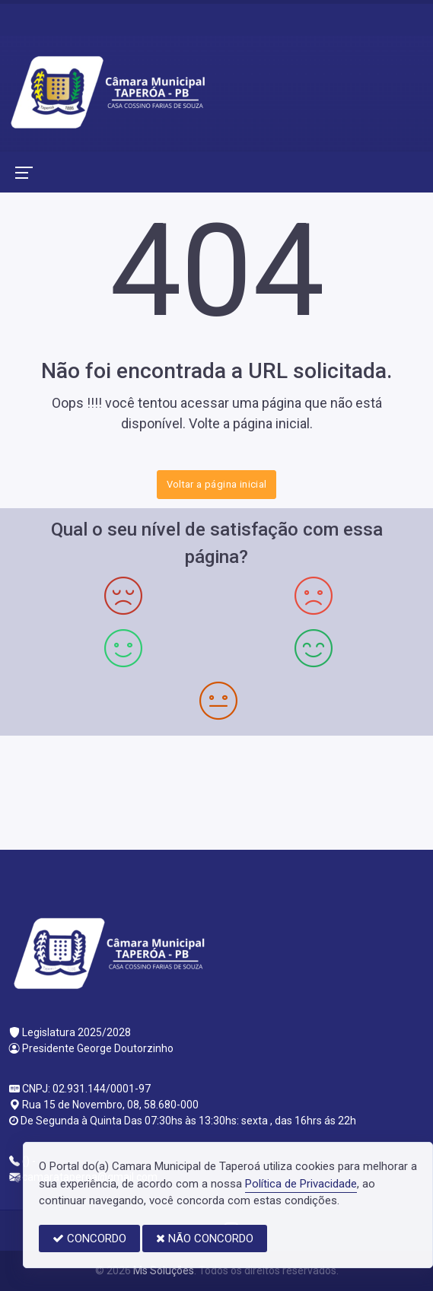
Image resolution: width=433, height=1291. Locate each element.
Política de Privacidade (301, 1184)
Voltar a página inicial (217, 484)
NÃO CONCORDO (204, 1238)
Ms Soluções (163, 1270)
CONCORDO (89, 1238)
